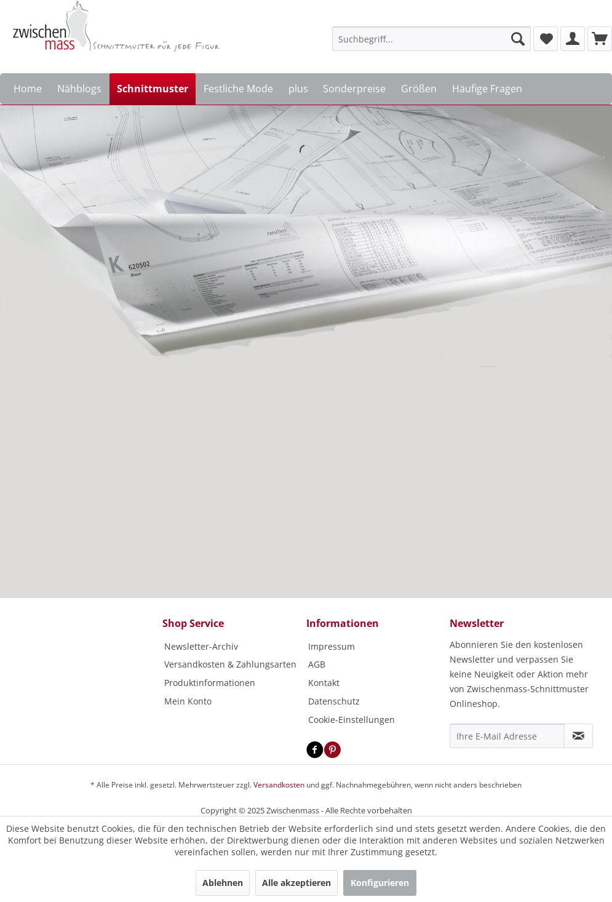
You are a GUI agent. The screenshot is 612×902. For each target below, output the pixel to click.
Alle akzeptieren (296, 882)
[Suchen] (518, 38)
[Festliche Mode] (238, 89)
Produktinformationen (209, 682)
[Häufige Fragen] (487, 89)
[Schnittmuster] (152, 89)
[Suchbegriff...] (431, 38)
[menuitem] (431, 38)
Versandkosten (278, 785)
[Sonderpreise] (355, 89)
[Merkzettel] (545, 38)
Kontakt (324, 682)
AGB (316, 664)
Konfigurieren (380, 882)
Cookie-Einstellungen (351, 719)
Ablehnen (222, 882)
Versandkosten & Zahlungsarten (230, 664)
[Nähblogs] (79, 89)
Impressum (331, 646)
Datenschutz (334, 701)
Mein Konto (188, 701)
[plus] (298, 89)
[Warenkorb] (599, 38)
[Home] (28, 89)
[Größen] (419, 89)
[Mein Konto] (572, 38)
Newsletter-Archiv (201, 646)
